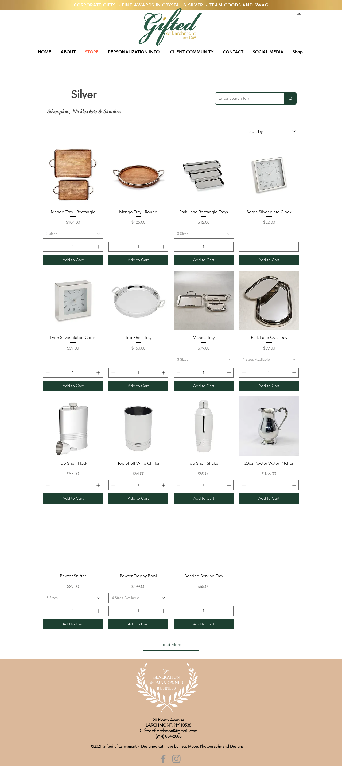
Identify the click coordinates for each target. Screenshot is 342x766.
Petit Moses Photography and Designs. (212, 746)
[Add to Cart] (73, 260)
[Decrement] (47, 246)
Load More (171, 644)
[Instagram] (176, 758)
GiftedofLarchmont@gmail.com (168, 731)
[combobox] (272, 131)
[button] (299, 15)
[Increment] (98, 246)
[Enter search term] (246, 98)
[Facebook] (163, 758)
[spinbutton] (72, 246)
